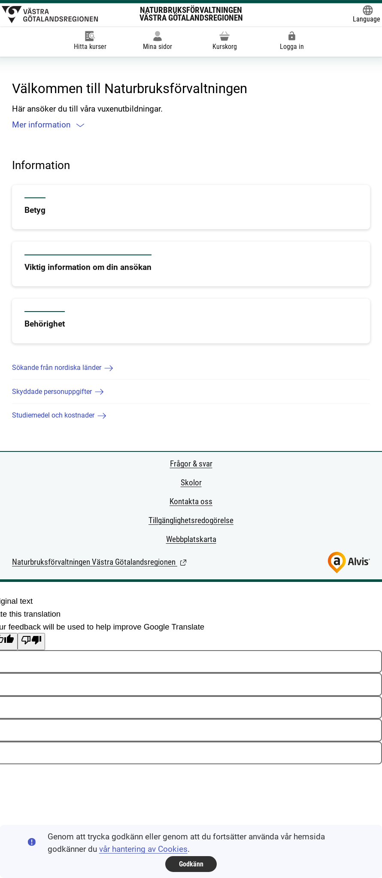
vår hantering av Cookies (143, 849)
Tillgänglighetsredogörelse (191, 520)
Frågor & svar (191, 464)
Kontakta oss (191, 501)
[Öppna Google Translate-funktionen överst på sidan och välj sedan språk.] (366, 14)
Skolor (191, 482)
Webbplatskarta (191, 539)
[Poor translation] (31, 641)
